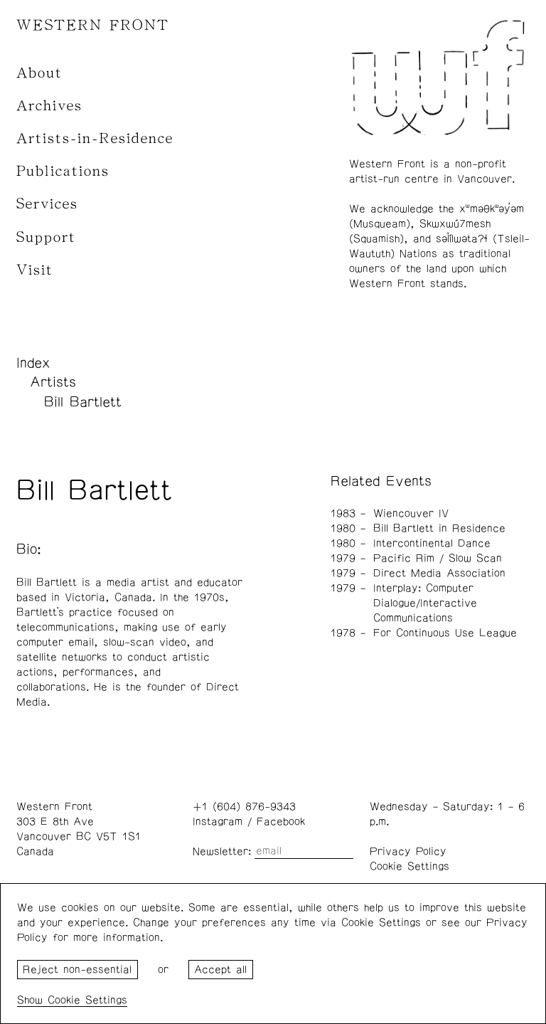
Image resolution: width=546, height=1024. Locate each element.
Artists (53, 382)
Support (46, 237)
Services (47, 203)
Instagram (217, 821)
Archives (49, 105)
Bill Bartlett (83, 402)
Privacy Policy (408, 851)
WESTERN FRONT (92, 25)
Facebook (281, 821)
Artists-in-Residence (94, 138)
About (39, 72)
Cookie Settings (409, 866)
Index (33, 363)
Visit (34, 270)
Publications (62, 171)
